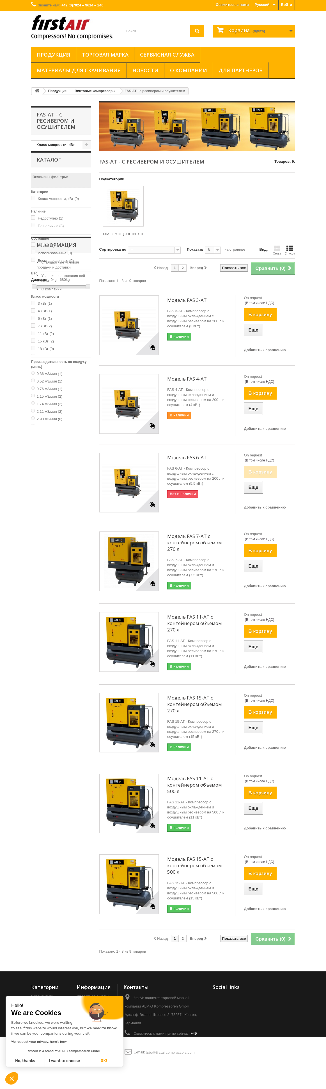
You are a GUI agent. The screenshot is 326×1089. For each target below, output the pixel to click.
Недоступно (50, 225)
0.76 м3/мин (50, 395)
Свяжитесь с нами (232, 5)
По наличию (51, 232)
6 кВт (45, 325)
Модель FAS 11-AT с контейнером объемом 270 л (194, 623)
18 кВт (46, 355)
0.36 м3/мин (50, 380)
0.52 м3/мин (50, 388)
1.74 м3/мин (50, 410)
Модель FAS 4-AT (187, 379)
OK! (104, 1060)
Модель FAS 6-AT (187, 457)
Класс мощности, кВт (55, 145)
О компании (188, 70)
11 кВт (46, 340)
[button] (12, 1079)
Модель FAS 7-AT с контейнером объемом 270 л (194, 542)
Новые (46, 252)
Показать (195, 249)
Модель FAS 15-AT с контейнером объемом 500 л (194, 865)
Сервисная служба (167, 54)
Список (289, 250)
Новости (145, 70)
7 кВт (45, 332)
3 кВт (45, 310)
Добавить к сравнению (265, 350)
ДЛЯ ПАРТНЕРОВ (241, 70)
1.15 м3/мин (50, 403)
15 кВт (46, 348)
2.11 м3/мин (50, 418)
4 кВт (45, 317)
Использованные (55, 259)
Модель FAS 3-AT (187, 300)
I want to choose (64, 1060)
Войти (286, 5)
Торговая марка (105, 54)
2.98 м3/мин (50, 425)
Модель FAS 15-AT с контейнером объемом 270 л (194, 704)
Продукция (53, 54)
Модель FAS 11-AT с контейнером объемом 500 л (194, 784)
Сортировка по (112, 249)
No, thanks (25, 1060)
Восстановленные (56, 267)
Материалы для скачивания (79, 70)
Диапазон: (40, 286)
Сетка (277, 250)
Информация (56, 451)
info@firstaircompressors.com (170, 1052)
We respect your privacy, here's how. (39, 1042)
